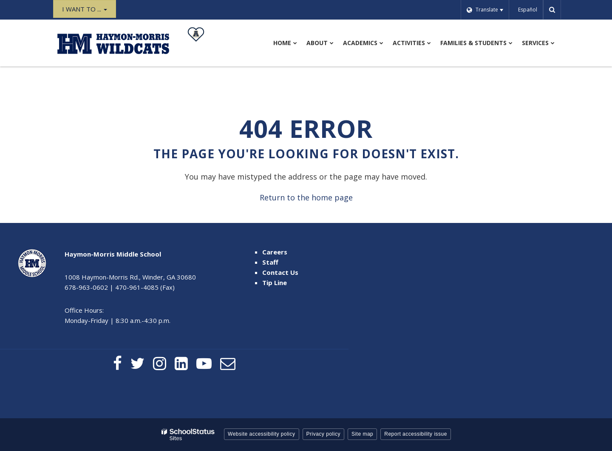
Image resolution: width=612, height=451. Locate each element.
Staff (270, 262)
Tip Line (274, 282)
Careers (274, 252)
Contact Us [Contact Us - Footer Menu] (280, 272)
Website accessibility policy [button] (261, 434)
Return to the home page (306, 197)
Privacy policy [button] (323, 434)
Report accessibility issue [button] (415, 434)
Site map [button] (362, 434)
